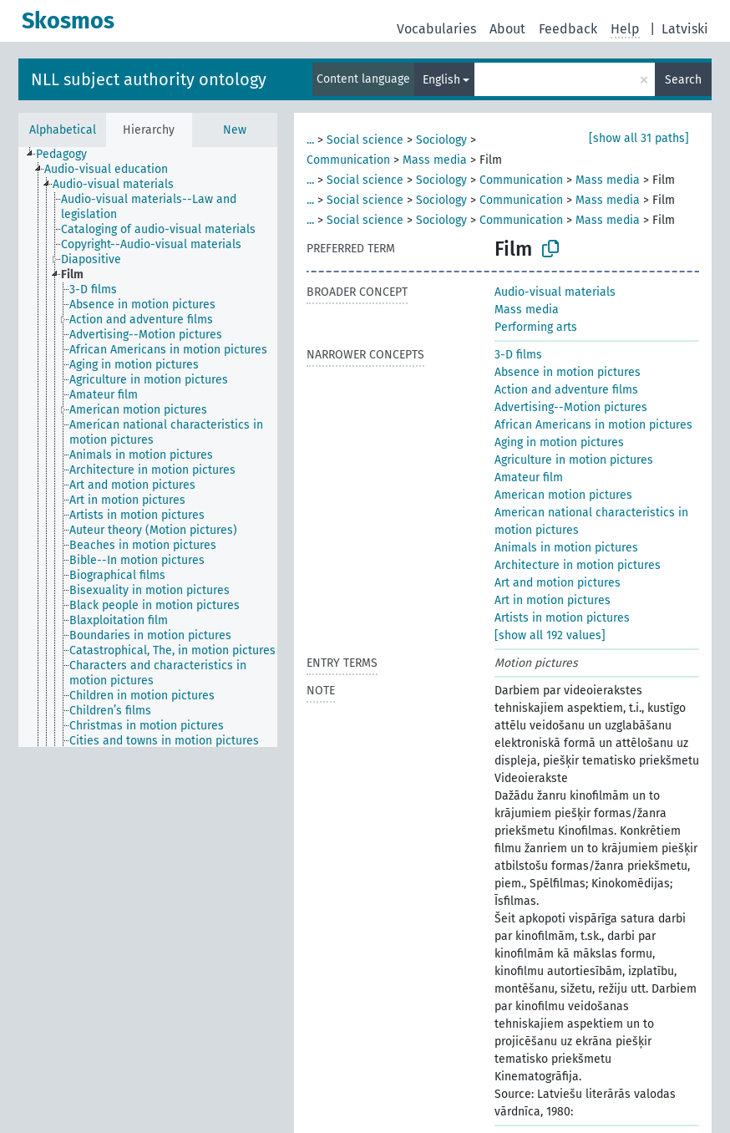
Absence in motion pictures (567, 372)
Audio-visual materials (555, 292)
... (310, 140)
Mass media (435, 160)
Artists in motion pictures (562, 618)
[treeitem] (68, 154)
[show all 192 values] (550, 635)
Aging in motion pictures (559, 442)
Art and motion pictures (557, 583)
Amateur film (528, 477)
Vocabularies (436, 29)
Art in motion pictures (552, 600)
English (441, 80)
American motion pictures (563, 495)
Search (683, 80)
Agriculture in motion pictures (573, 460)
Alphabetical (62, 130)
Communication (348, 160)
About (507, 29)
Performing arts (535, 327)
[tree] (147, 447)
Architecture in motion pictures (577, 565)
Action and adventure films (566, 390)
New (234, 130)
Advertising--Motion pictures (570, 407)
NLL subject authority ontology (148, 79)
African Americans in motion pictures (593, 425)
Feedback (568, 29)
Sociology (441, 140)
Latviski (685, 29)
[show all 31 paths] (639, 138)
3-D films (518, 355)
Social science (365, 140)
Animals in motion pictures (566, 548)
